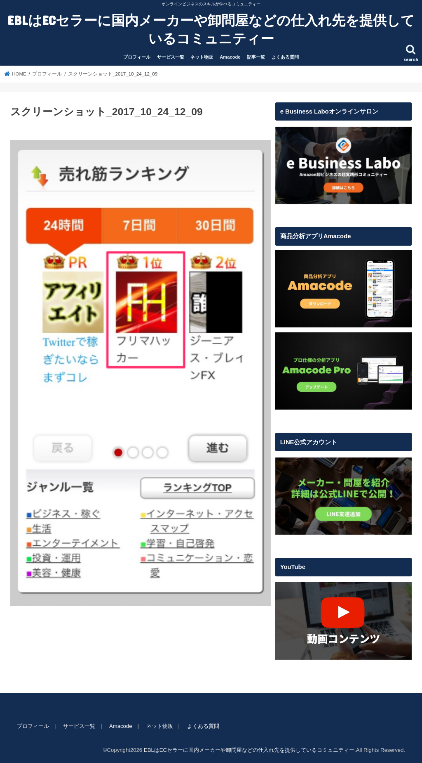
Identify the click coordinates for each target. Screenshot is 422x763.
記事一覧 (256, 56)
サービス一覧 (170, 56)
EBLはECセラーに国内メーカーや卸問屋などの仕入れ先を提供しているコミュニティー (211, 29)
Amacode (230, 56)
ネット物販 (201, 56)
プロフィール (136, 56)
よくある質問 (285, 56)
